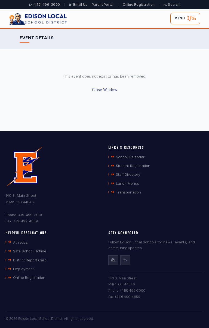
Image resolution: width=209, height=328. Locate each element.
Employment (19, 269)
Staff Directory (124, 174)
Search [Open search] (172, 4)
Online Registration (139, 4)
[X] (125, 260)
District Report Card (26, 260)
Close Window (104, 90)
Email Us (78, 4)
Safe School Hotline (25, 251)
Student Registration (129, 165)
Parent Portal (102, 4)
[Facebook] (113, 260)
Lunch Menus (123, 183)
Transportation (124, 192)
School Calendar (126, 157)
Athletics (16, 242)
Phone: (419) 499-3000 (126, 290)
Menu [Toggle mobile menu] (185, 18)
